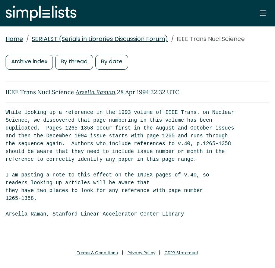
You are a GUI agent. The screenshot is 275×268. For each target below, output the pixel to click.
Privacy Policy (141, 253)
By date (112, 61)
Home (14, 39)
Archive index (29, 61)
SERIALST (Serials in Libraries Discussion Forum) (100, 39)
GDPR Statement (181, 253)
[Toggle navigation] (262, 13)
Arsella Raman (96, 92)
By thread (74, 61)
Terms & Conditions (97, 253)
